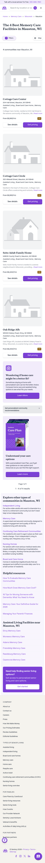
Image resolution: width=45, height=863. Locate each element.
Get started (22, 687)
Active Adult (7, 773)
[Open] (41, 8)
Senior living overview (11, 786)
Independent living (10, 751)
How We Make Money (11, 723)
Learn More (22, 395)
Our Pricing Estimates (11, 728)
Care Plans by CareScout (13, 796)
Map (38, 38)
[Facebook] (16, 856)
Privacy (26, 849)
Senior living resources (11, 801)
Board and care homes (12, 756)
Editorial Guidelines (10, 736)
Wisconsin (28, 16)
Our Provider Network (11, 813)
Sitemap (13, 852)
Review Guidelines (10, 732)
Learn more (22, 474)
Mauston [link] (39, 16)
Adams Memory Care (12, 642)
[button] (35, 8)
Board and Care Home (13, 559)
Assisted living (8, 747)
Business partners (10, 837)
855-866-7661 (35, 2)
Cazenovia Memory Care (14, 660)
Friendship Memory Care (14, 648)
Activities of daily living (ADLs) (14, 826)
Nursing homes (9, 781)
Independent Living (11, 506)
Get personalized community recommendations (22, 409)
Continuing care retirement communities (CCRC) (22, 777)
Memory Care (16, 16)
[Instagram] (20, 856)
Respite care (8, 768)
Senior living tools (9, 805)
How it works (8, 809)
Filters (9, 38)
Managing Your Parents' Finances (18, 614)
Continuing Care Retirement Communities (22, 531)
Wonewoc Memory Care (14, 637)
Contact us (7, 711)
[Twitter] (25, 856)
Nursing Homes (10, 544)
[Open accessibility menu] (4, 840)
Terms (32, 849)
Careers (6, 715)
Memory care (8, 760)
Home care (7, 764)
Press (5, 719)
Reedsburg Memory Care (14, 654)
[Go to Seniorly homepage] (5, 8)
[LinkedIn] (29, 856)
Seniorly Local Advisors (12, 818)
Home (5, 16)
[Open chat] (38, 856)
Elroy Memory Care (11, 631)
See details (12, 125)
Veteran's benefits (10, 822)
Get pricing (33, 125)
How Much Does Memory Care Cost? (19, 588)
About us (6, 706)
